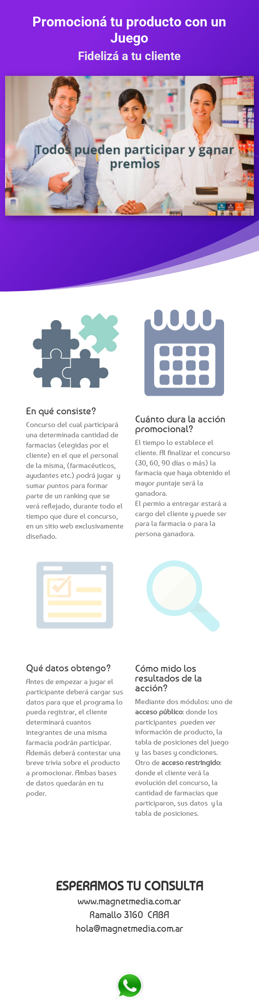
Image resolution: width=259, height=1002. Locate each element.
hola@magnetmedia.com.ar (129, 928)
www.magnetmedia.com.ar (129, 901)
